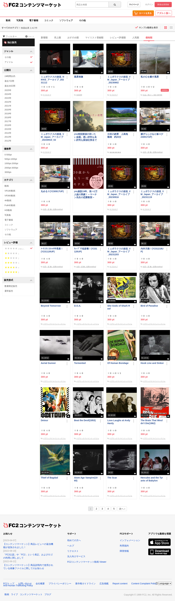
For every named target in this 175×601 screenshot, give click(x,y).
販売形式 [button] (18, 280)
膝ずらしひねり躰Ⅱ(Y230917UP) (152, 135)
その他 (82, 20)
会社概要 (40, 583)
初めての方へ (74, 540)
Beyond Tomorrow (51, 305)
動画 (8, 20)
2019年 (8, 113)
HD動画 (8, 210)
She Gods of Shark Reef (118, 307)
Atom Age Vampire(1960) (85, 479)
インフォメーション (130, 540)
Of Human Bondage (118, 363)
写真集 (19, 20)
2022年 (8, 102)
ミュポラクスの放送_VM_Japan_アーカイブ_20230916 (119, 194)
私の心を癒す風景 (150, 76)
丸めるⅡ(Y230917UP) (52, 191)
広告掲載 (104, 583)
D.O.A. (77, 305)
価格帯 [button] (18, 149)
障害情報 (124, 551)
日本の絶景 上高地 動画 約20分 (118, 135)
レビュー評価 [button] (18, 242)
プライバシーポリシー (60, 583)
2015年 (8, 129)
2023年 (8, 98)
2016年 (8, 125)
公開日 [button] (18, 70)
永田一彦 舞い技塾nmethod (153, 152)
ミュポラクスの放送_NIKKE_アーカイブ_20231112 (52, 79)
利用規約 (124, 545)
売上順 (57, 37)
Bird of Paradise (149, 305)
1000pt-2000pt (11, 163)
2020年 (8, 109)
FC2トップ (8, 583)
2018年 (8, 117)
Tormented (80, 363)
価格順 (149, 37)
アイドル (19, 62)
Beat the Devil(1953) (85, 420)
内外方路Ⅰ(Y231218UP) (152, 250)
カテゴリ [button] (18, 180)
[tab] (107, 37)
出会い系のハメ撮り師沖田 (152, 95)
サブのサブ (47, 95)
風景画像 (78, 76)
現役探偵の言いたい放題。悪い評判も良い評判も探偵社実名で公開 (85, 137)
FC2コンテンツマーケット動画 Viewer (86, 562)
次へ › (122, 508)
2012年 (8, 141)
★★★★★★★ (115, 152)
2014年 (8, 133)
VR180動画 (10, 191)
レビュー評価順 (118, 37)
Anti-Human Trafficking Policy (18, 585)
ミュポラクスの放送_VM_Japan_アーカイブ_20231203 (119, 251)
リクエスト (73, 551)
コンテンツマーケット (40, 5)
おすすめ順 (73, 37)
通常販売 (9, 291)
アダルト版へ (163, 13)
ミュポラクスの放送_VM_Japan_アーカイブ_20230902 (119, 79)
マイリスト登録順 (94, 37)
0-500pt (8, 154)
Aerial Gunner (48, 363)
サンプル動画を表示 (148, 27)
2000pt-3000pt (11, 168)
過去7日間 (9, 81)
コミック (48, 20)
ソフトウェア (66, 20)
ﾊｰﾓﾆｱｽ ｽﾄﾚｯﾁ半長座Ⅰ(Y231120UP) (52, 250)
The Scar (112, 477)
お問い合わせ (25, 583)
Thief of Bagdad (49, 477)
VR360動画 (10, 195)
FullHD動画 (10, 205)
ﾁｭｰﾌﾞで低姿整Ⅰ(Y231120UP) (85, 250)
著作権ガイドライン (85, 583)
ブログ (47, 594)
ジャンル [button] (18, 51)
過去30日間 (10, 86)
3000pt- (8, 172)
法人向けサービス (76, 556)
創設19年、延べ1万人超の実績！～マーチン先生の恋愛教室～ (85, 194)
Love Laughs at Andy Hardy (118, 422)
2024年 (8, 94)
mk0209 (79, 95)
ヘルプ (70, 545)
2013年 (8, 137)
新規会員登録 (163, 4)
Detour (44, 420)
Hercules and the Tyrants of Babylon (152, 479)
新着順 (44, 37)
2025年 (8, 90)
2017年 (8, 121)
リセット (29, 36)
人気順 (135, 37)
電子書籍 (33, 20)
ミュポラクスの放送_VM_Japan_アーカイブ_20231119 (152, 194)
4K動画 (8, 200)
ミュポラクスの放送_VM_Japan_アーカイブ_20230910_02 (52, 137)
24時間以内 (10, 76)
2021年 (8, 106)
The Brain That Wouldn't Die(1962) (152, 422)
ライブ (14, 594)
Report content (119, 583)
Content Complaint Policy (144, 583)
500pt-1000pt (11, 159)
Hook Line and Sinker (152, 363)
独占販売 (10, 42)
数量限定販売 (11, 286)
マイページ (134, 4)
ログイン (149, 4)
